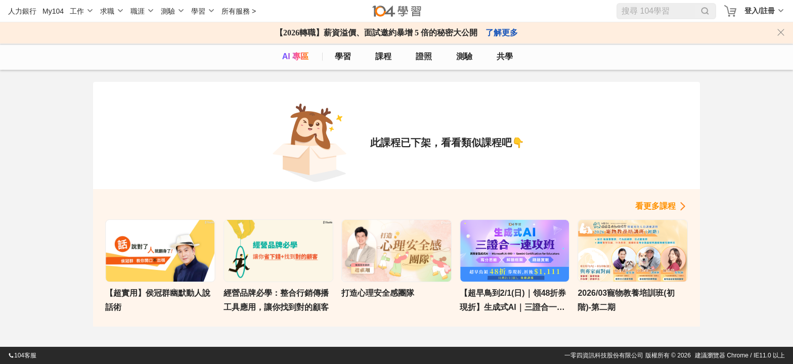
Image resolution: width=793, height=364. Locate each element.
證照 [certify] (424, 56)
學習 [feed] (343, 56)
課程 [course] (383, 56)
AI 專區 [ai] (295, 56)
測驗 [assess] (464, 56)
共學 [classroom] (505, 56)
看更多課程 (655, 206)
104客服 (22, 355)
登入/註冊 (759, 11)
